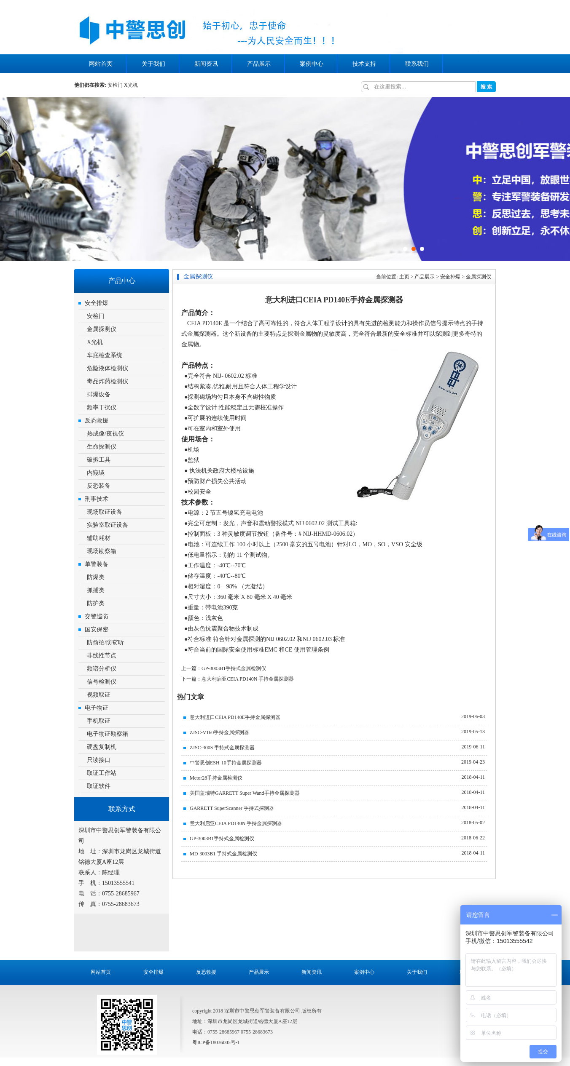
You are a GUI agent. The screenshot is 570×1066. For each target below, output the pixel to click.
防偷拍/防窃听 (105, 642)
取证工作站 (101, 773)
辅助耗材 (98, 538)
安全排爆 (96, 303)
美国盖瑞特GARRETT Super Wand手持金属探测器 (245, 793)
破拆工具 (98, 460)
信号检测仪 (101, 682)
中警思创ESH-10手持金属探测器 (226, 763)
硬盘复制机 (101, 747)
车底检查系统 (104, 355)
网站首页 (101, 64)
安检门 (115, 85)
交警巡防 (96, 616)
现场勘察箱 (101, 551)
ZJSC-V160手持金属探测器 (219, 732)
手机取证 (98, 721)
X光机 (131, 85)
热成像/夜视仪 (105, 433)
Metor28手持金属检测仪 (216, 778)
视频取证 (98, 695)
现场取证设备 (104, 512)
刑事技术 (96, 499)
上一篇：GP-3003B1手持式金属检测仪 (223, 668)
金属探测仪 (101, 329)
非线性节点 (101, 655)
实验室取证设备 (107, 525)
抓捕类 (96, 590)
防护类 (96, 603)
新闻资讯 (206, 64)
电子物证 (96, 708)
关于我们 (153, 64)
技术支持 (364, 64)
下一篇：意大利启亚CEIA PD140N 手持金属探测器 (237, 679)
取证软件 (98, 786)
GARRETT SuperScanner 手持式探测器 (232, 808)
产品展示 (259, 64)
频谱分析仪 (101, 668)
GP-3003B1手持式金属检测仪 (222, 839)
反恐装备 (98, 486)
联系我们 (417, 64)
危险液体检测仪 (107, 368)
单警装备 (96, 564)
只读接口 (98, 760)
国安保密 (96, 629)
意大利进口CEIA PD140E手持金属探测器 (235, 717)
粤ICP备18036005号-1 (216, 1042)
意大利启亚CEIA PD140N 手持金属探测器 (236, 823)
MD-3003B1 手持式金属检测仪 (223, 854)
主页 (404, 277)
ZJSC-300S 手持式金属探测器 (222, 748)
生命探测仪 (101, 446)
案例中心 (311, 64)
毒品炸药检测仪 (107, 381)
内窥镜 (96, 473)
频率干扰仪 (101, 407)
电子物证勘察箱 (107, 734)
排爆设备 (98, 394)
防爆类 (96, 577)
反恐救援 (96, 420)
